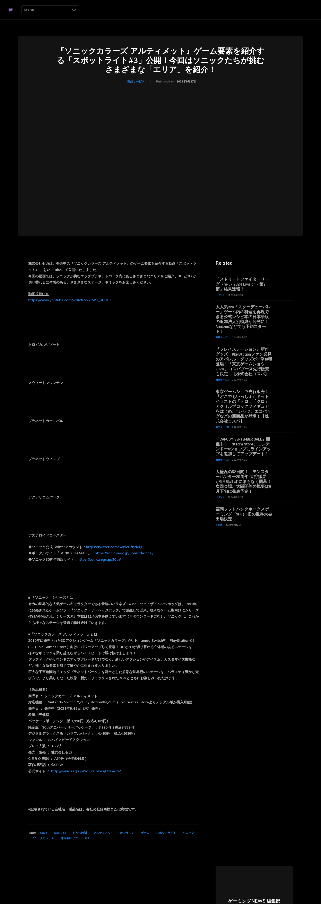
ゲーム (145, 833)
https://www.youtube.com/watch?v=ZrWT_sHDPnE (71, 300)
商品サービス (136, 82)
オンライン (127, 833)
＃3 (86, 838)
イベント (220, 295)
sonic (43, 833)
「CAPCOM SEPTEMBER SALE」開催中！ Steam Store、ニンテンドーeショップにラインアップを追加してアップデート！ (243, 447)
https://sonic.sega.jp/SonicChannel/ (124, 553)
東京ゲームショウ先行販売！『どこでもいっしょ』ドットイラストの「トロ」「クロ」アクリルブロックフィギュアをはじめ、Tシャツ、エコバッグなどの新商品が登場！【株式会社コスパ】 (243, 406)
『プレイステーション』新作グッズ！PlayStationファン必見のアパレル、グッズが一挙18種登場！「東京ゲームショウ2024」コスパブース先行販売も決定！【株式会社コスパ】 (244, 362)
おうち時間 (79, 833)
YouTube (60, 833)
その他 (219, 524)
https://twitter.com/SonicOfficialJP (115, 547)
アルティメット (103, 833)
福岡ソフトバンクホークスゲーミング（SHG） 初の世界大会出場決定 (244, 514)
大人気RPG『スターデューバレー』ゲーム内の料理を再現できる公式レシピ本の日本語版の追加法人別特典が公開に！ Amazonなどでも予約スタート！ (243, 319)
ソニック (188, 833)
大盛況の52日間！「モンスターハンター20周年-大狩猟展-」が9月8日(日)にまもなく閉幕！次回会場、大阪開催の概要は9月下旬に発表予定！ (244, 481)
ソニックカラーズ (42, 838)
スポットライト (166, 833)
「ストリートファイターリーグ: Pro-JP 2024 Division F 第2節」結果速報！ (242, 284)
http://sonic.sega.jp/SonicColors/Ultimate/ (86, 771)
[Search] (74, 9)
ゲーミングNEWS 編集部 (254, 901)
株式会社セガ (69, 838)
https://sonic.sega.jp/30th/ (99, 559)
